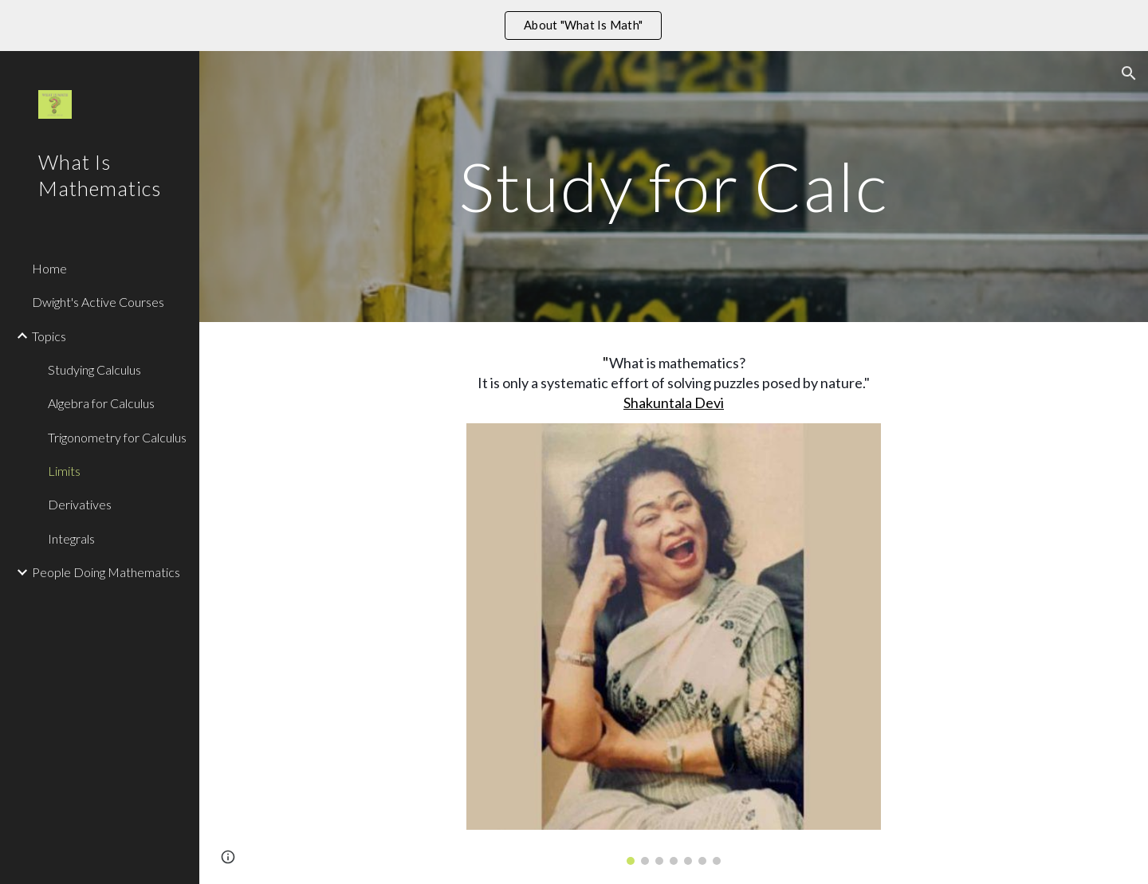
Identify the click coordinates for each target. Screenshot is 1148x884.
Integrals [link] (71, 538)
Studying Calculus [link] (94, 369)
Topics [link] (49, 336)
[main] (673, 186)
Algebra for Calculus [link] (101, 403)
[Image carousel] (673, 644)
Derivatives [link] (80, 504)
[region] (574, 25)
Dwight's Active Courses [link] (98, 301)
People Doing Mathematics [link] (106, 572)
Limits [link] (64, 470)
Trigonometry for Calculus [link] (117, 437)
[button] (1129, 73)
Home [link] (49, 268)
